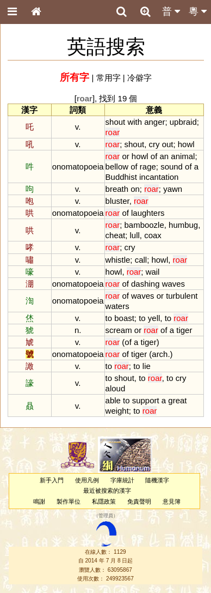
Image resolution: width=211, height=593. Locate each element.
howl (186, 144)
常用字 (108, 77)
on (135, 188)
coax (153, 235)
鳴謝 (39, 501)
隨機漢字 (157, 480)
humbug (183, 224)
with (134, 121)
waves (173, 283)
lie (146, 366)
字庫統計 (122, 480)
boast (124, 318)
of (154, 156)
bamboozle (144, 224)
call (141, 259)
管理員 (105, 515)
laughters (148, 212)
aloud (115, 388)
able (113, 400)
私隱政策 (104, 501)
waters (117, 306)
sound (171, 166)
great (177, 400)
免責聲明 (139, 501)
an (164, 156)
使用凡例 (87, 480)
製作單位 (68, 501)
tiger (184, 330)
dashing (145, 283)
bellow (116, 166)
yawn (172, 188)
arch (159, 354)
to (108, 318)
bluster (117, 200)
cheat (115, 235)
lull (135, 235)
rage (148, 166)
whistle (118, 259)
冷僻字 (139, 77)
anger (154, 121)
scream (118, 330)
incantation (158, 176)
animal (183, 156)
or (125, 156)
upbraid (183, 121)
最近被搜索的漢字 (107, 490)
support (145, 400)
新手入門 (52, 480)
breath (116, 188)
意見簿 (172, 501)
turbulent (181, 295)
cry (153, 144)
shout (115, 121)
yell (154, 318)
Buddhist (121, 176)
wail (153, 271)
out (167, 144)
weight (117, 410)
